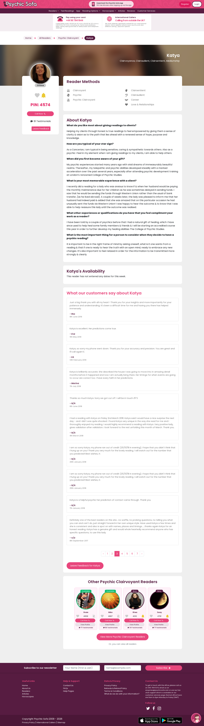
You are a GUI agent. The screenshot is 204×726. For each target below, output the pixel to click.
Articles (121, 11)
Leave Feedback (41, 128)
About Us (26, 688)
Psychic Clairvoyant (68, 38)
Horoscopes (28, 696)
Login (196, 4)
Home (28, 38)
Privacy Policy (110, 685)
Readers (26, 691)
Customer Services (146, 11)
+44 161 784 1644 (74, 20)
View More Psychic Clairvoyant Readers (122, 636)
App (78, 11)
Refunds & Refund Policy (115, 688)
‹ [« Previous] (103, 553)
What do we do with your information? (121, 694)
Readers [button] (53, 11)
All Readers (45, 38)
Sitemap (61, 722)
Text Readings (67, 11)
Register (185, 4)
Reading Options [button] (90, 11)
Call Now (40, 114)
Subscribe (163, 668)
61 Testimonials (40, 121)
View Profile (85, 624)
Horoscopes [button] (108, 11)
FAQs (65, 688)
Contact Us (68, 685)
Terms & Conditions (113, 691)
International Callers (46, 722)
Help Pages (68, 691)
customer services (152, 695)
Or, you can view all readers (122, 644)
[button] (196, 718)
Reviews (131, 11)
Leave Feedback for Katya (85, 565)
